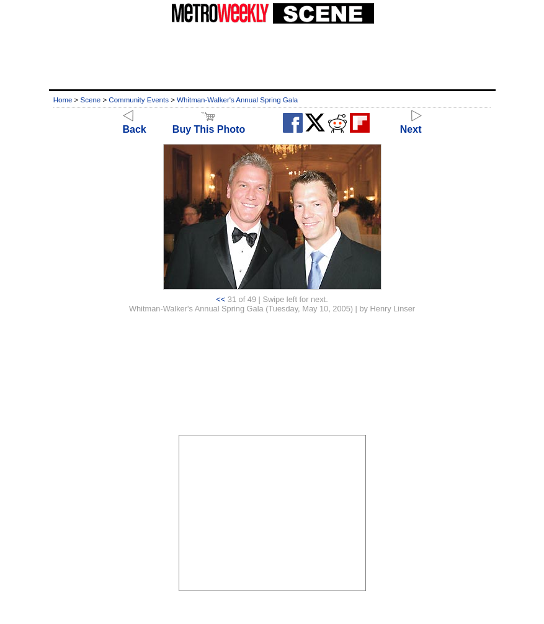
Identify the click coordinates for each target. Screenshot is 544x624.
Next (411, 124)
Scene (91, 100)
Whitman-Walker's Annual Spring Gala (237, 100)
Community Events (139, 100)
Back (134, 124)
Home (63, 100)
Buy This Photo (208, 124)
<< (220, 299)
